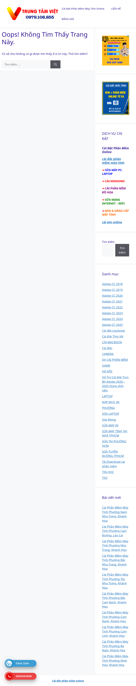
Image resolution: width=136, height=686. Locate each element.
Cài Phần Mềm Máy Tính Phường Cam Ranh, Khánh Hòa (115, 616)
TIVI (104, 478)
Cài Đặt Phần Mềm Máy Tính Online (83, 8)
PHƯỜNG (108, 408)
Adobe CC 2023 (112, 313)
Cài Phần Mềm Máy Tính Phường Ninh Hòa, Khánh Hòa (115, 660)
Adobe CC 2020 (112, 296)
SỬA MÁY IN (110, 425)
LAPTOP (107, 396)
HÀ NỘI (107, 371)
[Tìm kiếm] (55, 64)
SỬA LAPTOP (110, 414)
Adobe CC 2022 (112, 307)
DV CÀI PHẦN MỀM (115, 360)
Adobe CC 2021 (112, 301)
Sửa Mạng (109, 420)
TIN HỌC (108, 472)
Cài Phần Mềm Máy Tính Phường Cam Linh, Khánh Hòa (115, 631)
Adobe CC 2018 (112, 284)
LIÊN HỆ (116, 8)
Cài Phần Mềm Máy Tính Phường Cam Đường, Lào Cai (115, 531)
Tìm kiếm (108, 242)
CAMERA (108, 354)
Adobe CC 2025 (112, 325)
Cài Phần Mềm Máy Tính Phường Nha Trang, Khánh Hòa (115, 545)
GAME (106, 366)
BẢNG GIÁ (68, 19)
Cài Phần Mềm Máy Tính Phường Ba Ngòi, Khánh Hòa (115, 646)
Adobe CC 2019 (112, 290)
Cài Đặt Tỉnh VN (112, 336)
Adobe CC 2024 (112, 319)
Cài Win (107, 348)
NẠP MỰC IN (110, 402)
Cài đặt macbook (113, 331)
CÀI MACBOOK (112, 342)
